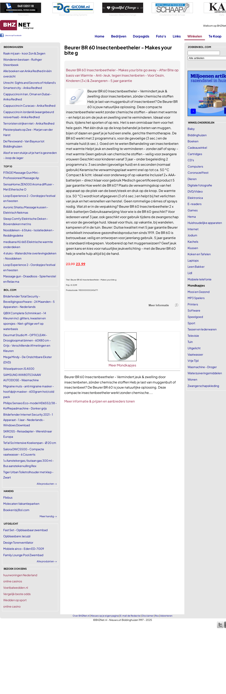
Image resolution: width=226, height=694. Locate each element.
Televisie (193, 335)
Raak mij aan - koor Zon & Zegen (24, 53)
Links (177, 36)
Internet (193, 229)
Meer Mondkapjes (122, 365)
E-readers (195, 204)
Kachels (193, 241)
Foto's (161, 36)
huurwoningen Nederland (20, 575)
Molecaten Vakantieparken (21, 503)
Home (99, 36)
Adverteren (166, 615)
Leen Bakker (196, 266)
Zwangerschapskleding (203, 386)
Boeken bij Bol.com (16, 510)
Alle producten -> (47, 483)
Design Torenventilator (18, 542)
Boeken (193, 141)
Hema (192, 216)
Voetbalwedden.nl (15, 587)
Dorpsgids (141, 36)
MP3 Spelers (196, 298)
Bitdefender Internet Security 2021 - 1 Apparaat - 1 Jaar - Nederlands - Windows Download (28, 420)
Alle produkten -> (47, 561)
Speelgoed (195, 317)
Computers (195, 166)
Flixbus (7, 497)
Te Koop (215, 36)
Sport (191, 323)
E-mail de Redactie (130, 615)
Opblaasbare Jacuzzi (16, 536)
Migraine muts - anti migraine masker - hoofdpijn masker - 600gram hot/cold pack (28, 391)
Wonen (192, 379)
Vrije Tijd (193, 360)
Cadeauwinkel (197, 147)
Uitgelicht (194, 348)
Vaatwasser (195, 354)
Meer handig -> (48, 516)
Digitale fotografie (200, 185)
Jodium (192, 235)
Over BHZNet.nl (81, 615)
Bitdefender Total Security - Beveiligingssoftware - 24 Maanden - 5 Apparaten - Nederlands (29, 301)
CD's (191, 160)
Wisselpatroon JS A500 (18, 368)
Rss (157, 615)
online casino (12, 606)
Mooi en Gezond (198, 292)
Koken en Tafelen (199, 254)
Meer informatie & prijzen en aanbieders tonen (99, 401)
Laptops (193, 260)
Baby (191, 128)
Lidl (190, 273)
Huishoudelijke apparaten (205, 223)
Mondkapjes (196, 285)
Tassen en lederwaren (202, 329)
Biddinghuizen (197, 135)
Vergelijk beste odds (17, 594)
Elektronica (195, 198)
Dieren (192, 179)
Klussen (193, 248)
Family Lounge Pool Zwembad (23, 555)
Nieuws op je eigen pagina (105, 615)
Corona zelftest (198, 172)
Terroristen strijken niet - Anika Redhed (28, 123)
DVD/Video (195, 191)
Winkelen (194, 36)
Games (193, 210)
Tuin (190, 342)
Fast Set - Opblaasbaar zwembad (25, 530)
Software (194, 310)
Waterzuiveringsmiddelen (205, 373)
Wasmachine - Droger (202, 367)
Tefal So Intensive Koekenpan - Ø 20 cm (29, 443)
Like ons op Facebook (13, 35)
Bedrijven (118, 36)
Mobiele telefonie (200, 279)
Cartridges (195, 154)
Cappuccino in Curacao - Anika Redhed (29, 105)
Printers (193, 304)
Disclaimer (148, 615)
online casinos (12, 581)
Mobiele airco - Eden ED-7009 (23, 548)
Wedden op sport (15, 600)
